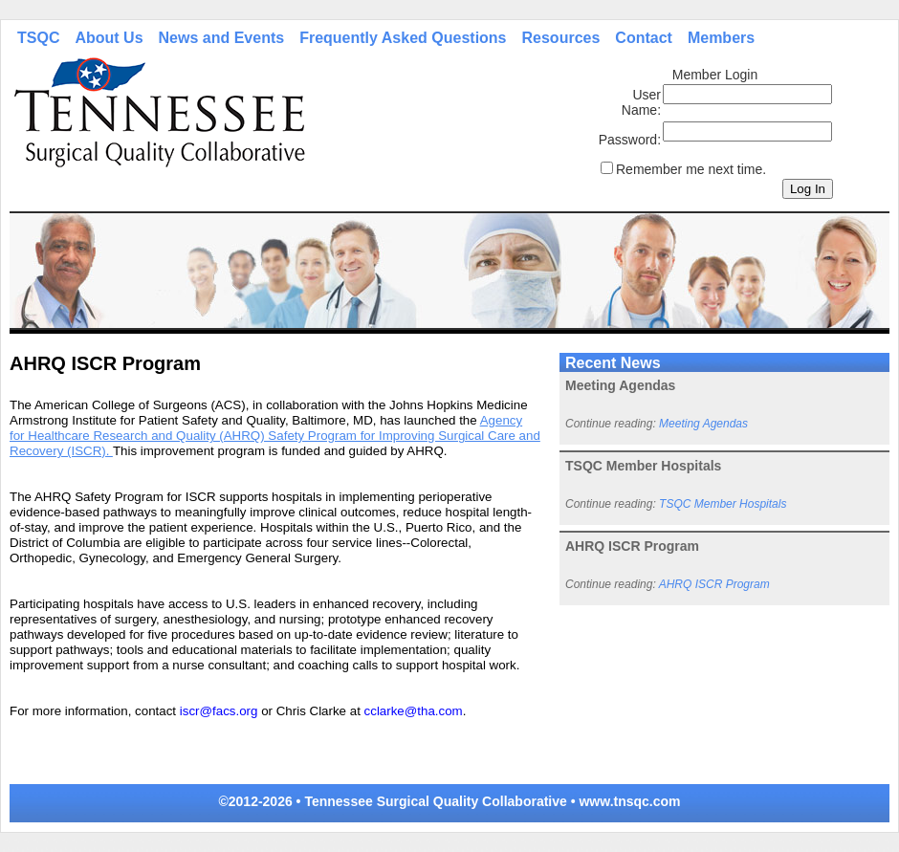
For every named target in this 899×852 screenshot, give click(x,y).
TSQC (38, 38)
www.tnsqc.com (629, 801)
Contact (643, 38)
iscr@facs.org (219, 711)
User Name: (641, 102)
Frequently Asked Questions (402, 38)
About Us (109, 38)
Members (721, 38)
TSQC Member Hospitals (722, 504)
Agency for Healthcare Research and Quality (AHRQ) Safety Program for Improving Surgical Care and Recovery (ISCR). (275, 435)
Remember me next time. (691, 169)
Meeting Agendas (703, 423)
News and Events (222, 38)
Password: (630, 139)
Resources (561, 38)
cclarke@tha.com (413, 711)
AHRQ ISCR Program (714, 584)
